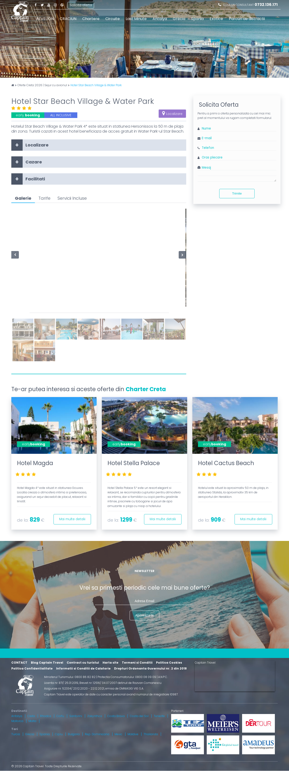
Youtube (49, 5)
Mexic (118, 734)
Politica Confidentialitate (32, 668)
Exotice (216, 18)
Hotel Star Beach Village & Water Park (96, 85)
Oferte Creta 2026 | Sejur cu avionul (42, 85)
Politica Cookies (169, 663)
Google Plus (62, 5)
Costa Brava (116, 716)
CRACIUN (68, 18)
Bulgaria (74, 734)
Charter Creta (146, 389)
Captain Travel (205, 663)
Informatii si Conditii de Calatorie (83, 668)
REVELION (45, 18)
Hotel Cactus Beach (226, 463)
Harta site (110, 663)
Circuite (112, 18)
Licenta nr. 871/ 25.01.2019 (61, 683)
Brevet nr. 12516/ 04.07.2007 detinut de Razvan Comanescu (120, 683)
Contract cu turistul (83, 663)
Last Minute (136, 18)
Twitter (42, 5)
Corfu (60, 716)
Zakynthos (94, 716)
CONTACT (19, 663)
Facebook (35, 5)
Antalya (160, 18)
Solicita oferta (81, 4)
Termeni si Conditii (137, 663)
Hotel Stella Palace (133, 463)
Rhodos (45, 716)
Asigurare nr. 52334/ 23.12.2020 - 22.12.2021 (74, 689)
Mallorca (17, 721)
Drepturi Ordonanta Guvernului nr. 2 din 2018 (150, 668)
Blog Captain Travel (47, 663)
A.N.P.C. (163, 677)
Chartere (90, 18)
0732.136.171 (266, 4)
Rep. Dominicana (97, 734)
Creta (31, 716)
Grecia (179, 18)
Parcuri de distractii (247, 18)
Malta (32, 721)
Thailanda (151, 734)
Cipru (59, 734)
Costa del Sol (139, 716)
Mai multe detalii (71, 518)
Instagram (55, 5)
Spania (197, 18)
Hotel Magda (35, 463)
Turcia (15, 734)
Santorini (75, 716)
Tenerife (159, 716)
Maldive (133, 734)
